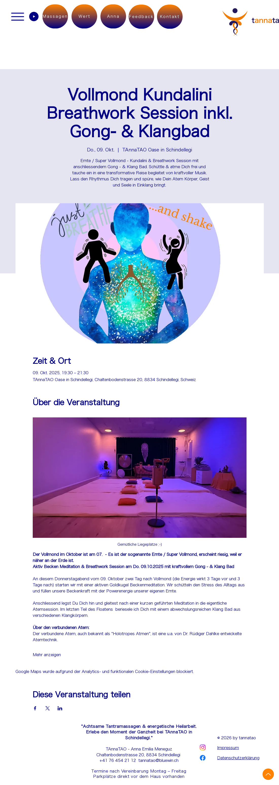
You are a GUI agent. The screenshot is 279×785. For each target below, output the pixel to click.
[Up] (268, 774)
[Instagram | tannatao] (202, 747)
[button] (17, 17)
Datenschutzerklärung (238, 758)
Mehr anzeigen (47, 655)
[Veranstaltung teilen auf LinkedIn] (60, 708)
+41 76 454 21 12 (118, 760)
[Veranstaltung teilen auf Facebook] (35, 708)
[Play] (34, 16)
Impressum (228, 748)
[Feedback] (141, 17)
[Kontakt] (170, 17)
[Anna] (113, 16)
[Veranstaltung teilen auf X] (47, 708)
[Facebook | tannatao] (202, 758)
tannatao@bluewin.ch (158, 760)
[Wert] (84, 16)
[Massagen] (55, 16)
